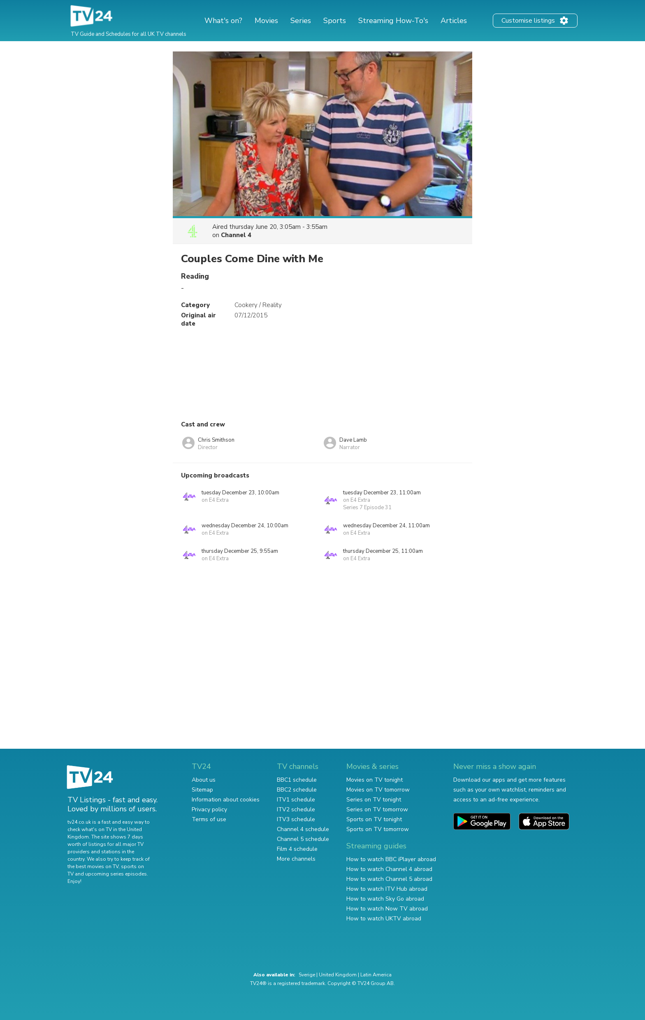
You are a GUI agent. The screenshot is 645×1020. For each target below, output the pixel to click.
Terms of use (209, 819)
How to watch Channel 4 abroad (389, 869)
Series (300, 21)
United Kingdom (338, 974)
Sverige (307, 974)
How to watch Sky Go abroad (385, 899)
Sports (334, 21)
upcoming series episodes (116, 874)
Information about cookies (226, 799)
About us (204, 780)
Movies (266, 21)
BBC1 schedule (297, 780)
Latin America (376, 974)
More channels (296, 859)
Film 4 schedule (297, 849)
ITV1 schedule (296, 799)
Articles (454, 21)
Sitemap (202, 790)
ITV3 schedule (296, 819)
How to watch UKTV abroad (383, 918)
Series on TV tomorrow (377, 809)
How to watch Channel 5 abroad (389, 879)
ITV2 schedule (296, 809)
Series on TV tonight (373, 799)
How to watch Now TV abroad (387, 909)
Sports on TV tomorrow (377, 829)
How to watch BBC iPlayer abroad (391, 859)
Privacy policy (209, 809)
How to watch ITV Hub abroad (386, 889)
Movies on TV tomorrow (378, 790)
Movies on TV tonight (374, 780)
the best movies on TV (92, 866)
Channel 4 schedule (303, 829)
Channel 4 (236, 235)
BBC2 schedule (297, 790)
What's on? (223, 21)
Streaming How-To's (393, 21)
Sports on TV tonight (374, 819)
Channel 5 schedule (303, 839)
